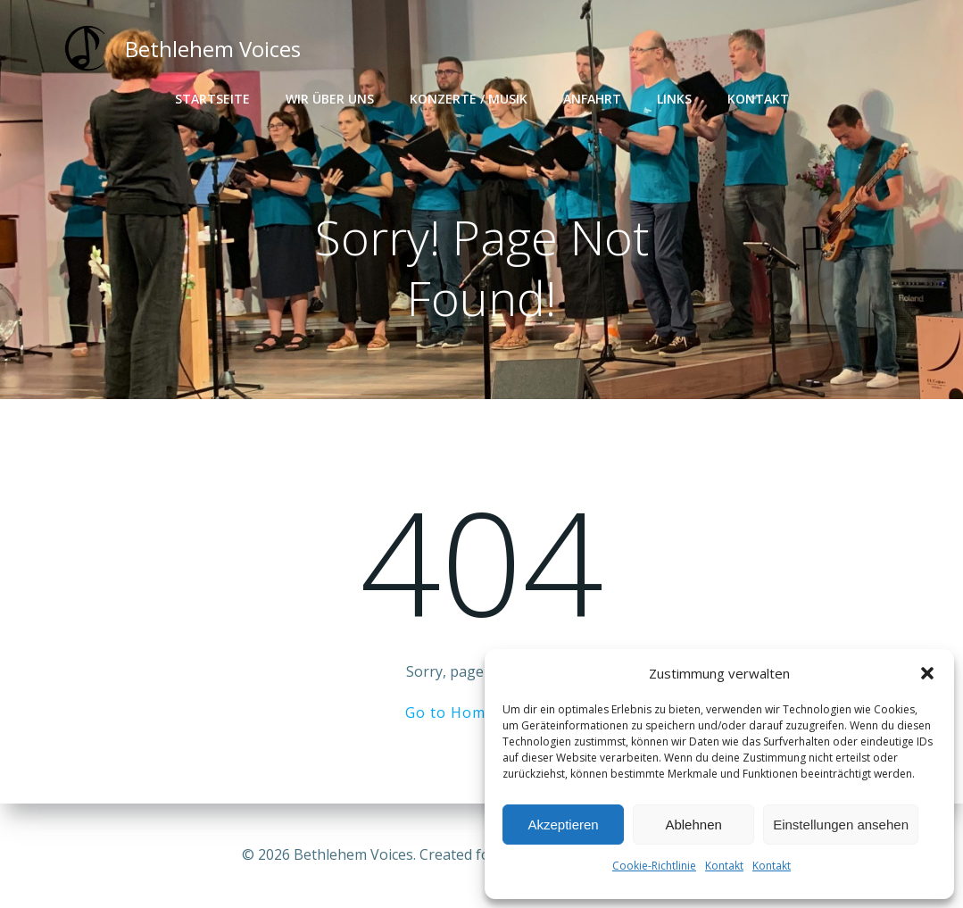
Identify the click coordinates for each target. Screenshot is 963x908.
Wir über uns (330, 98)
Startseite (212, 98)
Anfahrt (592, 98)
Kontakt (724, 865)
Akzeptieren (562, 824)
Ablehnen (693, 824)
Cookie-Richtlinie (654, 865)
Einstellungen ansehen (841, 824)
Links (674, 98)
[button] (927, 673)
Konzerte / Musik (468, 98)
